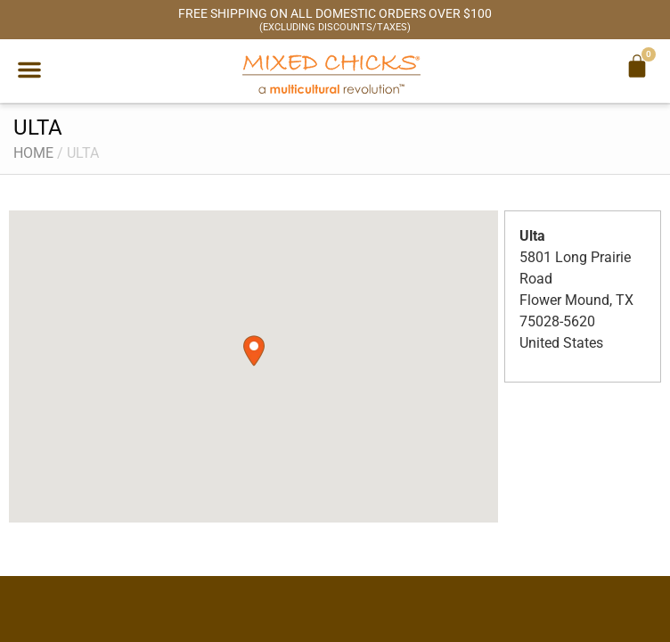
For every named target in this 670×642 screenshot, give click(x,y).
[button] (29, 69)
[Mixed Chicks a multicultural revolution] (331, 73)
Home (33, 152)
